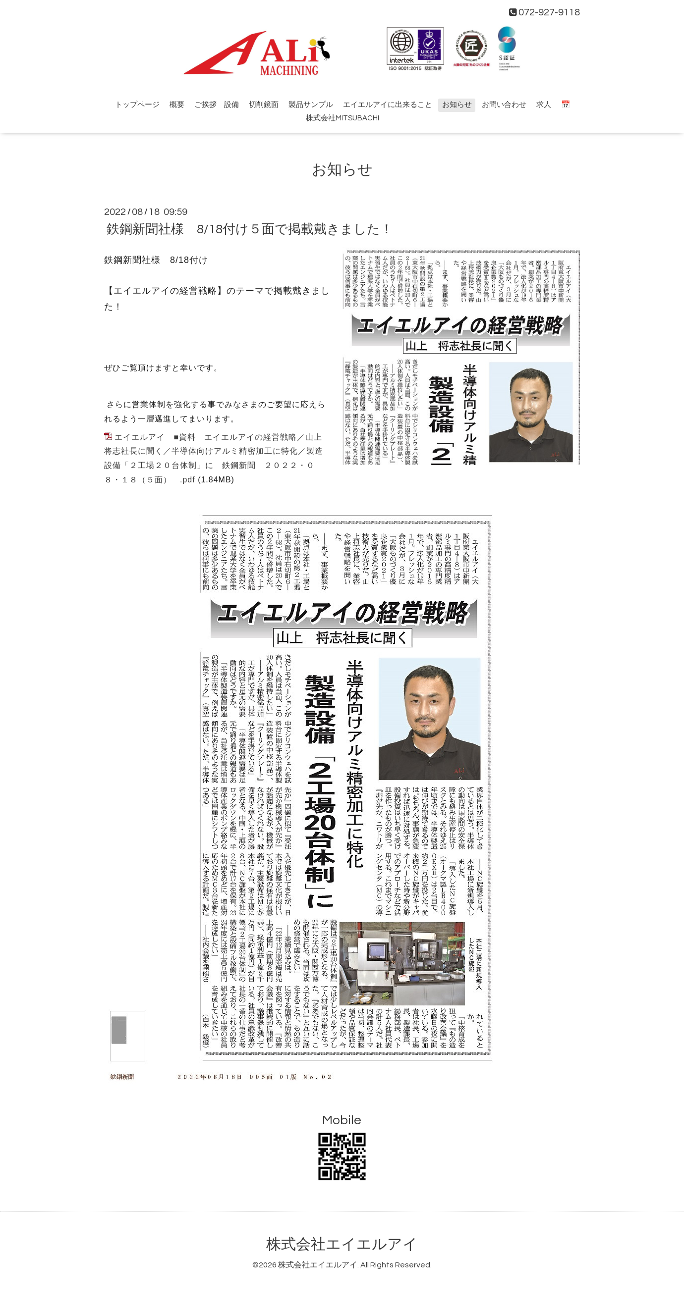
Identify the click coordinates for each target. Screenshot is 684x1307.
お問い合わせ (504, 104)
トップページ (137, 104)
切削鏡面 (264, 104)
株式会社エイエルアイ (342, 1244)
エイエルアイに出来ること (387, 104)
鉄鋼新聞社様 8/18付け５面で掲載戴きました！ (250, 229)
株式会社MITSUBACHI (342, 118)
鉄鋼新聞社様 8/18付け (156, 260)
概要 (177, 104)
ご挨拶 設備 (216, 104)
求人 (543, 104)
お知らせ (457, 104)
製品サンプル (310, 104)
